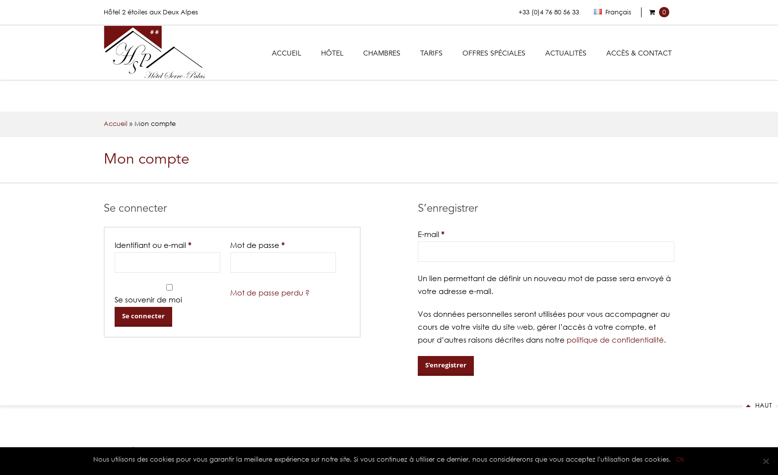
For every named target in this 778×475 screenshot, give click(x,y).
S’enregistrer (445, 364)
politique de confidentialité (615, 340)
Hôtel (332, 53)
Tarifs (431, 53)
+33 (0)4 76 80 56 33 (549, 12)
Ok (680, 459)
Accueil (286, 53)
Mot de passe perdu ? (270, 292)
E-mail (431, 234)
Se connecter (143, 315)
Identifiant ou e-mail (153, 245)
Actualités (565, 53)
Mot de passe (257, 245)
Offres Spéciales (493, 53)
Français (612, 12)
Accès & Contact (639, 53)
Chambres (381, 53)
